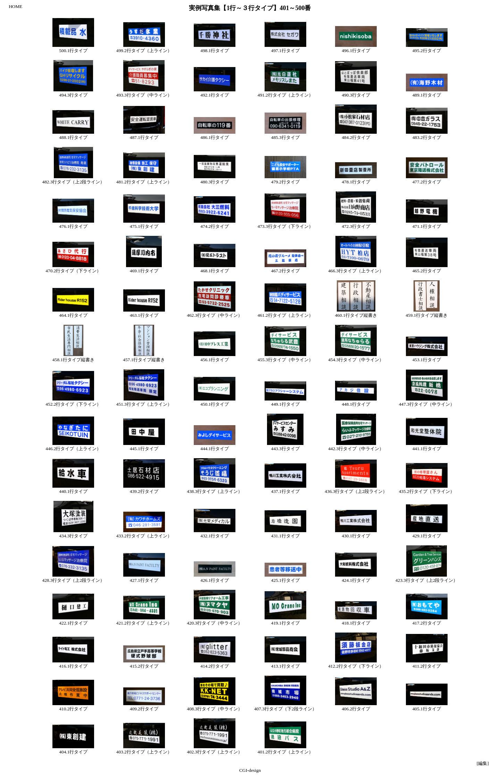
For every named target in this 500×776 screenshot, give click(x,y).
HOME (15, 6)
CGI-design (250, 770)
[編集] (483, 763)
